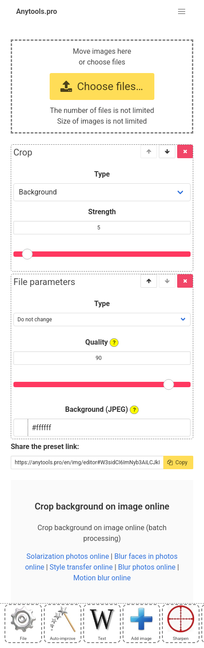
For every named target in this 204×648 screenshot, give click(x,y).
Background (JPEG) (102, 409)
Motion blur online (102, 578)
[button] (181, 11)
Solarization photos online (67, 556)
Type (102, 174)
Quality (102, 342)
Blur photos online (146, 567)
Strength (102, 211)
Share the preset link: (45, 446)
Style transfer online (81, 567)
